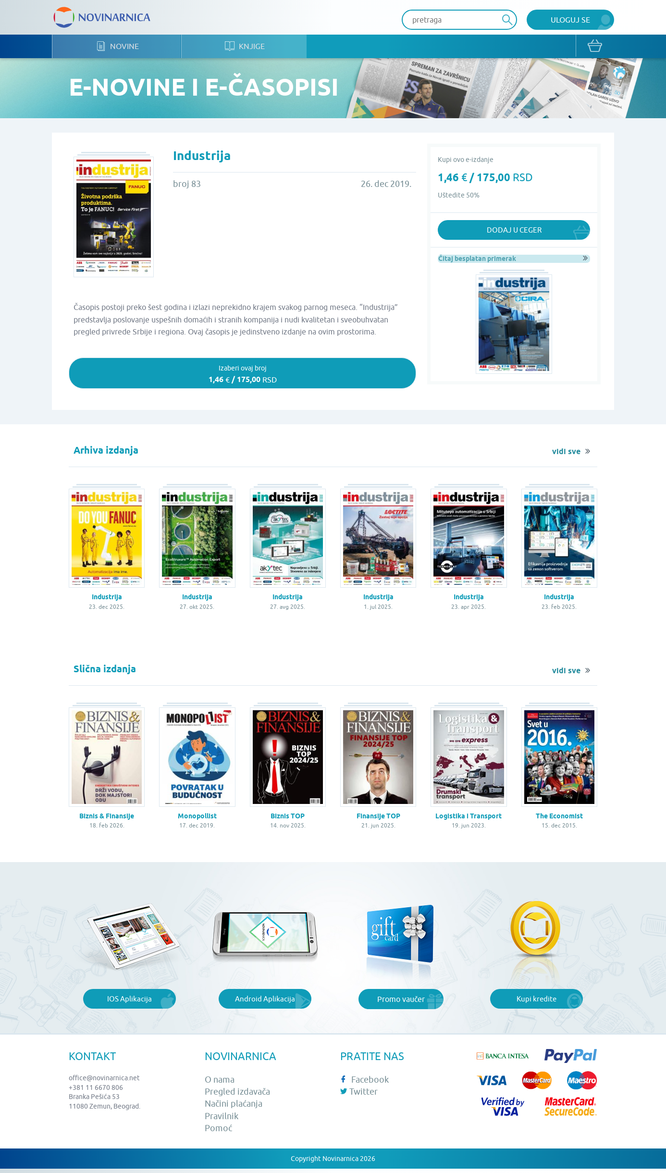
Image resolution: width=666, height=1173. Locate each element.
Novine (123, 48)
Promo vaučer (401, 1003)
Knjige (262, 48)
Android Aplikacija (265, 1003)
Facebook (364, 1083)
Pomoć (218, 1132)
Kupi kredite (536, 1003)
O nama (219, 1083)
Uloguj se (570, 19)
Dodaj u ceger (514, 232)
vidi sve (566, 456)
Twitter (359, 1096)
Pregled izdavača (237, 1096)
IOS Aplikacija (129, 1003)
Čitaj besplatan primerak (477, 260)
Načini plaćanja (233, 1108)
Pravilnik (221, 1120)
